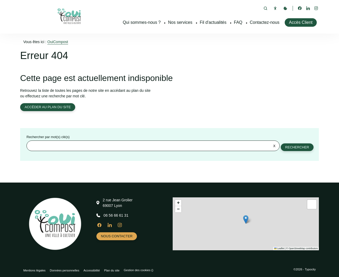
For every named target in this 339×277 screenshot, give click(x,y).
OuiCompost (57, 42)
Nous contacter (117, 236)
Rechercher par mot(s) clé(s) (48, 137)
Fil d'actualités (213, 22)
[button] (245, 219)
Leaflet (279, 248)
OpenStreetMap (296, 248)
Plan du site (111, 270)
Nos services (180, 22)
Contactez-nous (264, 22)
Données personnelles (64, 270)
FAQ (238, 22)
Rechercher (297, 147)
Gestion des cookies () (138, 270)
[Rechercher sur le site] (152, 146)
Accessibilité (91, 270)
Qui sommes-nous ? (141, 22)
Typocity (310, 269)
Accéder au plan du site (48, 107)
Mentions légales (34, 270)
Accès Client (301, 22)
